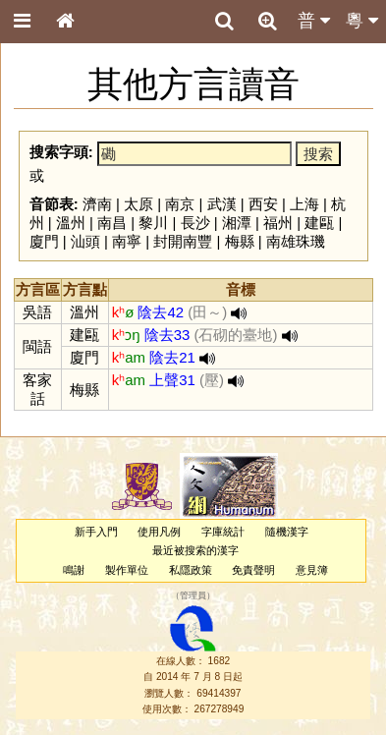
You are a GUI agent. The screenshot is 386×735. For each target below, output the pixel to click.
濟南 (97, 204)
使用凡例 (159, 531)
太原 (138, 204)
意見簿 (312, 570)
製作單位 (126, 570)
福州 (278, 222)
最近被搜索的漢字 (195, 550)
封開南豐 (182, 241)
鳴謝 (73, 570)
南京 (179, 204)
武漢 (222, 204)
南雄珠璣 (295, 241)
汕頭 (85, 241)
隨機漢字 (286, 531)
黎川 (153, 222)
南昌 (112, 222)
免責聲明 (253, 570)
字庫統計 (223, 531)
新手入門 (96, 531)
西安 (263, 204)
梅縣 (239, 241)
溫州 (70, 222)
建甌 (319, 222)
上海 (304, 204)
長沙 (195, 222)
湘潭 (236, 222)
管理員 (193, 595)
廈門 (44, 241)
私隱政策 (190, 570)
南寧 (126, 241)
